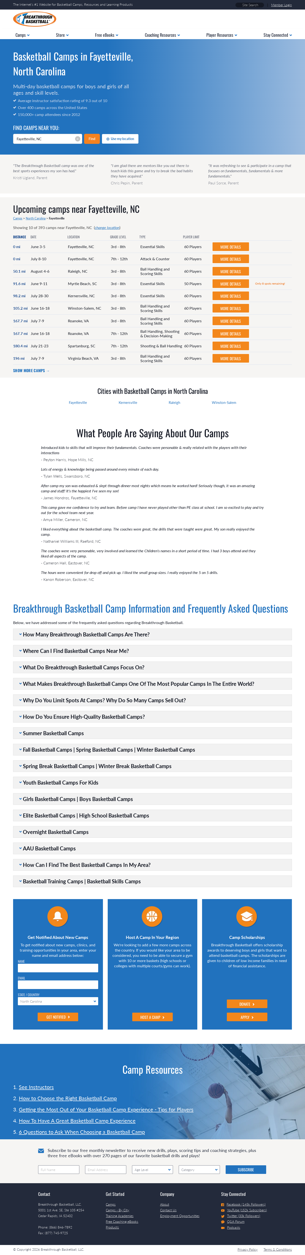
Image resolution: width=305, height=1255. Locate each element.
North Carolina (36, 218)
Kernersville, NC (81, 295)
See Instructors (36, 1087)
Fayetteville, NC (81, 246)
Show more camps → (31, 370)
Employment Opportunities (179, 1216)
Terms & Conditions (278, 1249)
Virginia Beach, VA (83, 358)
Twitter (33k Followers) (240, 1216)
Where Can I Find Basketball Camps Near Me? (76, 651)
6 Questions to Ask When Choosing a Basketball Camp (82, 1132)
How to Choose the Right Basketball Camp (68, 1098)
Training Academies (119, 1216)
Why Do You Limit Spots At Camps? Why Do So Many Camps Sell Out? (104, 700)
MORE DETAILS (230, 247)
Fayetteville (78, 402)
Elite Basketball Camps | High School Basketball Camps (86, 815)
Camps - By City (117, 1210)
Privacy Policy (248, 1249)
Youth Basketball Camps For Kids (60, 782)
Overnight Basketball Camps (56, 832)
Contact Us (168, 1210)
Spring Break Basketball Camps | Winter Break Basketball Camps (97, 766)
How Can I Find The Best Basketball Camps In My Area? (87, 865)
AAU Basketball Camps (49, 848)
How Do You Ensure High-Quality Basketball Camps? (84, 716)
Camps (17, 218)
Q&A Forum (232, 1221)
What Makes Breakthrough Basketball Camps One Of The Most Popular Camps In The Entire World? (138, 684)
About (164, 1204)
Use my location (120, 138)
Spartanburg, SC (81, 346)
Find (92, 139)
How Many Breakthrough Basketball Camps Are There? (86, 634)
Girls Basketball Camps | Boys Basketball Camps (78, 799)
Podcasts (230, 1227)
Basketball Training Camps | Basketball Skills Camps (82, 881)
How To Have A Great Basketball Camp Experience (77, 1120)
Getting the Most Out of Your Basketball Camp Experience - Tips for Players (106, 1109)
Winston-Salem (224, 402)
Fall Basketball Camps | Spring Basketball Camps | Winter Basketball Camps (109, 749)
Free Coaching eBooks (122, 1221)
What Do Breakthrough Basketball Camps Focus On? (83, 667)
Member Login (281, 5)
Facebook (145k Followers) (243, 1204)
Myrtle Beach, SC (82, 283)
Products (112, 1227)
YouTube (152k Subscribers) (244, 1210)
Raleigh (174, 402)
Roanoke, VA (78, 320)
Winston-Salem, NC (84, 308)
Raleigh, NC (77, 271)
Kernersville (128, 402)
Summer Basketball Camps (53, 733)
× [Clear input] (77, 138)
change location (107, 227)
